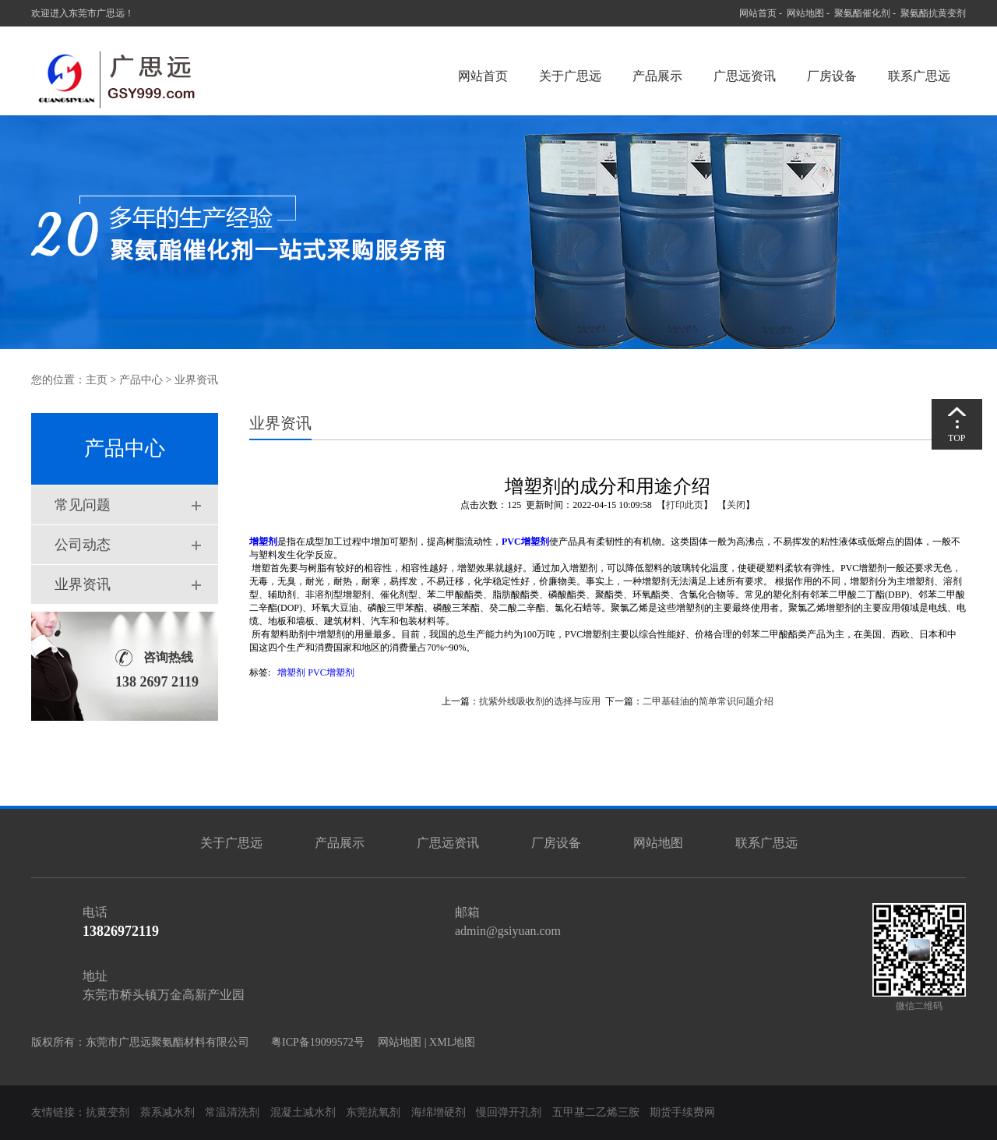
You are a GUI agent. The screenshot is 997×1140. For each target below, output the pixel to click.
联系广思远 (919, 76)
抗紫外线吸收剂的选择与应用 (540, 701)
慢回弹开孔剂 (508, 1112)
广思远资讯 (744, 76)
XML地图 (452, 1042)
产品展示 (657, 76)
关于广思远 (570, 76)
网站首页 (758, 13)
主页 (96, 380)
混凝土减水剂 (303, 1112)
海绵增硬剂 (438, 1112)
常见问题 (83, 505)
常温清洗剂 (232, 1112)
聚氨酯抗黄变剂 (933, 13)
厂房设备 (832, 76)
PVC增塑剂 (331, 672)
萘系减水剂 (169, 1112)
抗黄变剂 (107, 1112)
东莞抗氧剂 (373, 1112)
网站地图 (805, 13)
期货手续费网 (682, 1112)
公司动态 (83, 544)
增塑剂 (291, 672)
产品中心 (141, 380)
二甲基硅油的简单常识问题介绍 (708, 701)
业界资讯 (83, 584)
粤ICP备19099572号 (313, 1042)
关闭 (736, 504)
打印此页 (684, 504)
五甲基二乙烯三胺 (595, 1112)
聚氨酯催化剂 (862, 13)
